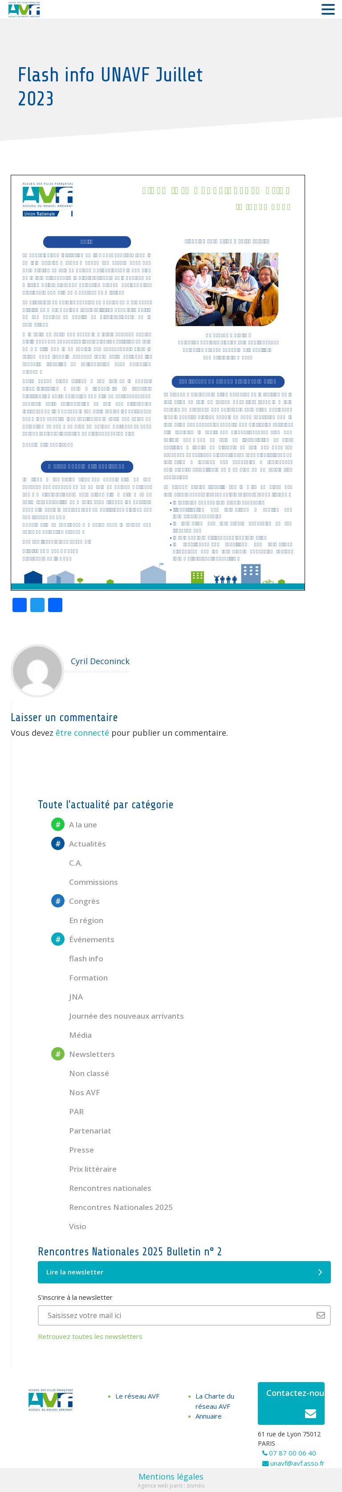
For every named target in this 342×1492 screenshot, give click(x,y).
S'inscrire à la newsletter (75, 1297)
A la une (74, 824)
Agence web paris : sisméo (171, 1485)
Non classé (80, 1073)
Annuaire (208, 1415)
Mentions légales (171, 1476)
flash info (77, 958)
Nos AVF (75, 1092)
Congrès (75, 901)
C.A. (66, 863)
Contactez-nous (295, 1405)
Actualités (78, 844)
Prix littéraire (84, 1169)
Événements (82, 939)
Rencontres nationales (101, 1188)
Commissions (84, 882)
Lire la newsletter (184, 1272)
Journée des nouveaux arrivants (117, 1016)
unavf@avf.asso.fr (297, 1463)
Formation (79, 977)
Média (71, 1035)
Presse (72, 1150)
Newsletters (83, 1054)
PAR (67, 1111)
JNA (67, 997)
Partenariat (81, 1130)
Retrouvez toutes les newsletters (90, 1336)
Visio (68, 1226)
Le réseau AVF (137, 1395)
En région (77, 920)
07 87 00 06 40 (292, 1452)
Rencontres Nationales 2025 (112, 1207)
